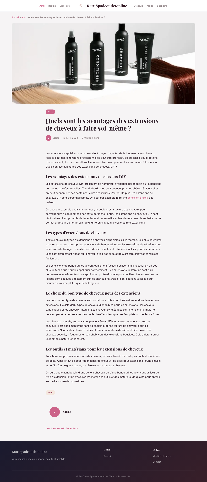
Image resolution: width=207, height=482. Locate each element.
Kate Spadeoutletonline (101, 5)
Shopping (162, 5)
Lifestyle (138, 5)
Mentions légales (161, 456)
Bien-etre (65, 5)
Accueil (15, 17)
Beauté (52, 5)
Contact (157, 461)
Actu (41, 5)
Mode (150, 5)
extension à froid (138, 197)
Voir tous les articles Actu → (62, 428)
